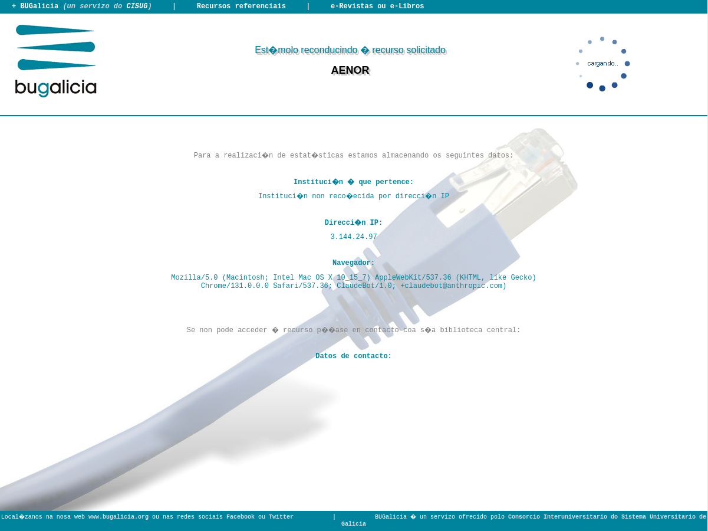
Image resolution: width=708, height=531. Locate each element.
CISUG (136, 6)
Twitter (281, 517)
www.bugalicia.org (118, 517)
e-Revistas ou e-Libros (377, 6)
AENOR (350, 70)
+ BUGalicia (35, 6)
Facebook (240, 517)
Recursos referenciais (241, 6)
